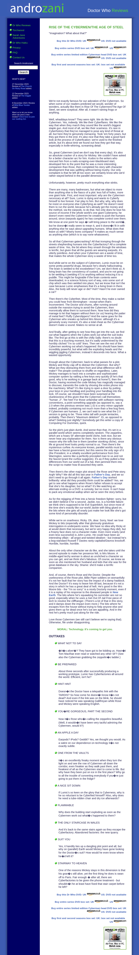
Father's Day (102, 474)
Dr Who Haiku (20, 42)
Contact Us (19, 57)
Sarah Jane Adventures (19, 36)
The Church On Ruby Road (22, 87)
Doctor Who (100, 10)
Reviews (120, 10)
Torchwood (18, 30)
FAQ (15, 52)
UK (91, 41)
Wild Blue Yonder (22, 105)
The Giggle (26, 96)
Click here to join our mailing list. (23, 118)
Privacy (16, 47)
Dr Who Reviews (22, 25)
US (117, 48)
